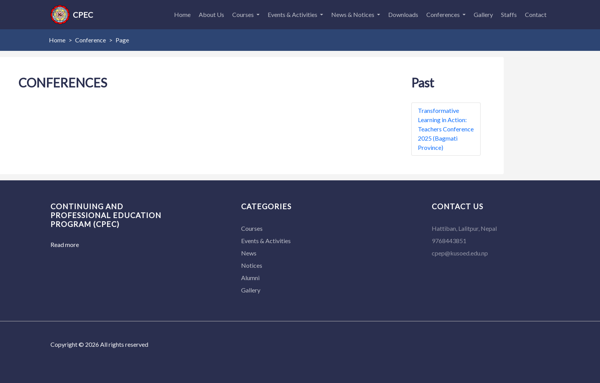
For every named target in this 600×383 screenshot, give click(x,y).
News (248, 253)
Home (182, 14)
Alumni (250, 277)
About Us (211, 14)
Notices (251, 265)
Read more (64, 244)
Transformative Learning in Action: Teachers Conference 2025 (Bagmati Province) (446, 129)
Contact (535, 14)
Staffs (509, 14)
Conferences (443, 14)
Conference (90, 40)
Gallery (483, 14)
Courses (243, 14)
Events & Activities (293, 14)
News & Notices (353, 14)
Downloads (403, 14)
